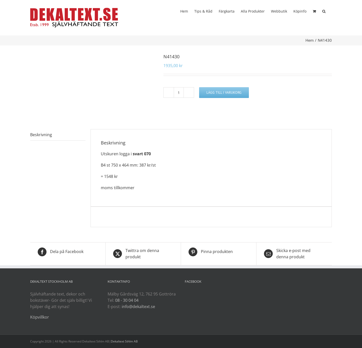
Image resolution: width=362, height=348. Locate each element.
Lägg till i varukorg (224, 92)
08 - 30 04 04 (127, 300)
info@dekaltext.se (138, 306)
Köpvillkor (39, 317)
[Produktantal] (179, 92)
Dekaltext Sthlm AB (124, 341)
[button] (324, 11)
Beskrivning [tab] (41, 134)
